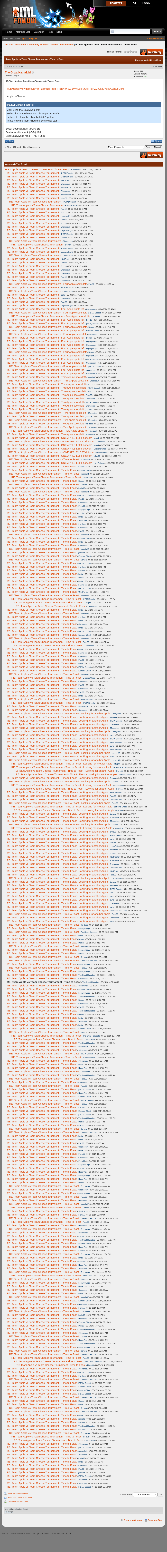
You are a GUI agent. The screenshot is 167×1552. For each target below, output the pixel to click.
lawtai (96, 438)
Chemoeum (76, 170)
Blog (59, 32)
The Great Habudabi (18, 72)
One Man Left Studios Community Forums (26, 44)
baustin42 (92, 377)
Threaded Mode (142, 60)
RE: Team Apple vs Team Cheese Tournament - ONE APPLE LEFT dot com (49, 437)
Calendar (39, 32)
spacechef (65, 180)
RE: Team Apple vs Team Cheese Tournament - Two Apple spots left (45, 394)
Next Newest (30, 147)
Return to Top (155, 1520)
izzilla (63, 295)
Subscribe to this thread (18, 1501)
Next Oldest (14, 147)
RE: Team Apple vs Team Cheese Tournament (33, 172)
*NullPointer (66, 259)
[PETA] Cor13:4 (69, 202)
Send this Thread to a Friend (20, 1498)
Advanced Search (155, 39)
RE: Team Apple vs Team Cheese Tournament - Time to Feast (44, 459)
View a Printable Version (18, 1494)
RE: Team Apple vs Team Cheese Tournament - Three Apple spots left (46, 377)
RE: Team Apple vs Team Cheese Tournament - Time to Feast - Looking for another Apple (59, 713)
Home (8, 32)
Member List (23, 32)
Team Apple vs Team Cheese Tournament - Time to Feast (37, 169)
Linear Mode (155, 60)
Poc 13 (64, 209)
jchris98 (64, 198)
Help (50, 32)
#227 (160, 66)
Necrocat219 (66, 187)
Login (23, 39)
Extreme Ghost (67, 177)
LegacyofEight (67, 216)
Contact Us (43, 1533)
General (54, 44)
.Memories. (90, 370)
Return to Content (133, 1520)
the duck (64, 288)
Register (33, 39)
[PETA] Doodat (67, 173)
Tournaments (66, 44)
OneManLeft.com (63, 1533)
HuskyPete (90, 434)
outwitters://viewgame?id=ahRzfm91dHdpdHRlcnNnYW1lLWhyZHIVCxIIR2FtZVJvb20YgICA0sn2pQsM (65, 88)
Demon (64, 238)
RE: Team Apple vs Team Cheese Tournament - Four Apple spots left (48, 283)
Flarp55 (64, 220)
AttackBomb (66, 195)
